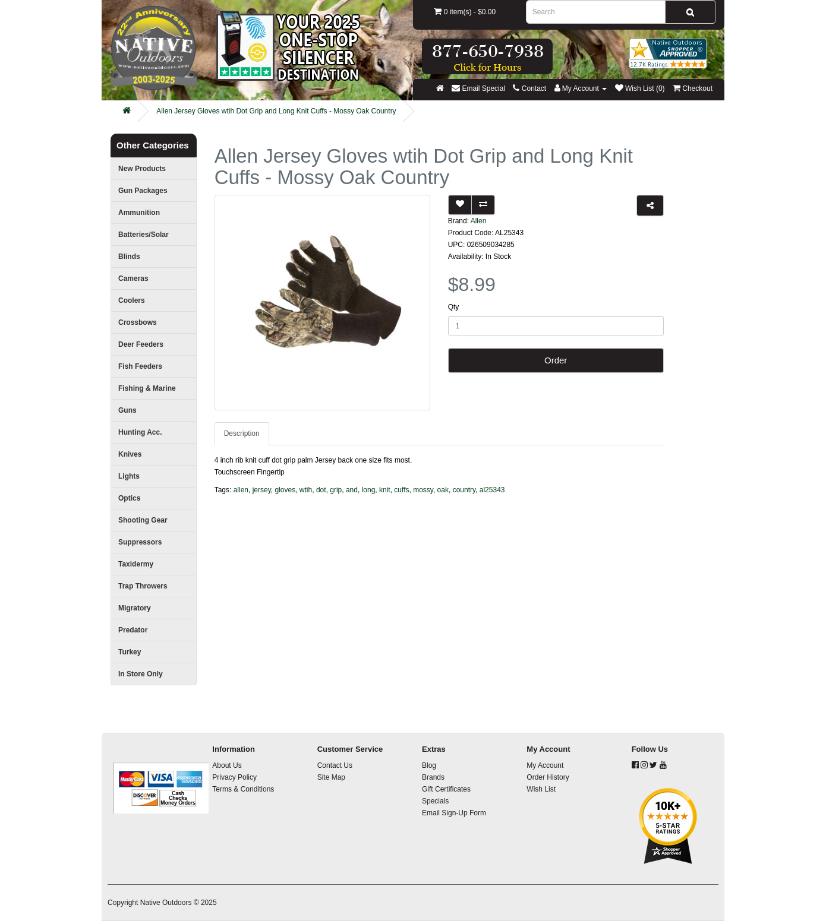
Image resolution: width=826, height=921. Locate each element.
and (352, 490)
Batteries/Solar (143, 234)
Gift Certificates (446, 789)
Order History (548, 777)
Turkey (129, 652)
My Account (545, 765)
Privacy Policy (234, 777)
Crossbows (137, 322)
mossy (423, 490)
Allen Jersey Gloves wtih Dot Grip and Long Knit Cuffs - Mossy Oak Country (276, 111)
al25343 (492, 490)
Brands (433, 777)
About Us (226, 765)
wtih (305, 490)
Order (555, 360)
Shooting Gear (143, 520)
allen (241, 490)
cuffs (401, 490)
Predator (132, 630)
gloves (285, 490)
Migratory (134, 608)
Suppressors (140, 542)
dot (321, 490)
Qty (453, 307)
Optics (129, 498)
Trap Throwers (143, 586)
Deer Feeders (140, 344)
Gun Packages (143, 190)
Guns (127, 410)
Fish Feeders (140, 366)
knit (384, 490)
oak (443, 490)
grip (336, 490)
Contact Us (334, 765)
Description (242, 433)
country (464, 490)
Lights (129, 476)
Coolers (131, 300)
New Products (142, 168)
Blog (429, 765)
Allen (479, 221)
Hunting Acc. (140, 432)
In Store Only (140, 674)
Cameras (133, 278)
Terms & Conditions (243, 789)
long (369, 490)
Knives (129, 454)
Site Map (331, 777)
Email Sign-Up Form (454, 813)
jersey (262, 490)
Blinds (129, 256)
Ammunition (139, 212)
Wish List (541, 789)
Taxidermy (135, 564)
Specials (435, 801)
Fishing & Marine (147, 388)
